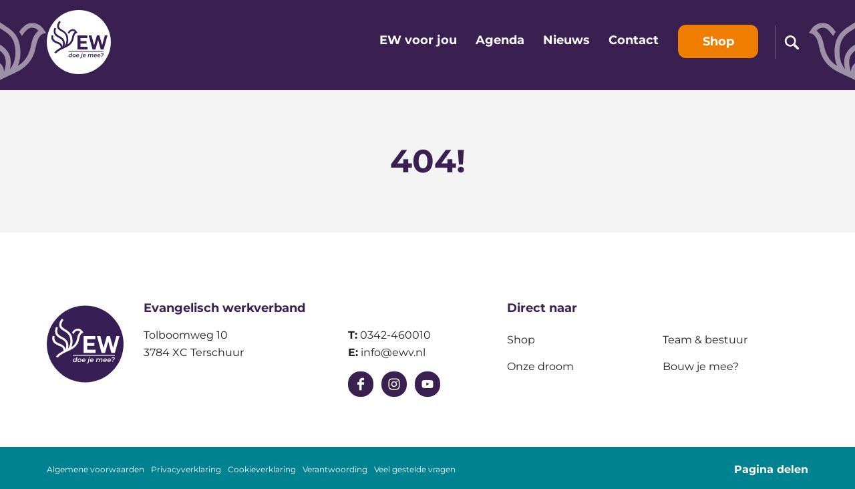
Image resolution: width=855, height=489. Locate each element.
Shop (521, 339)
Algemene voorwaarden (95, 470)
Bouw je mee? (701, 366)
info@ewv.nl (393, 352)
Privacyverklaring (186, 470)
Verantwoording (335, 470)
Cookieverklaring (262, 470)
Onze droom (540, 366)
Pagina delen (771, 469)
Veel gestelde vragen (415, 470)
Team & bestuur (705, 339)
